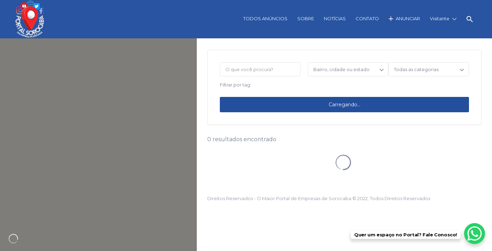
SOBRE (305, 18)
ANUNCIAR (408, 18)
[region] (98, 144)
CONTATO (367, 18)
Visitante (439, 18)
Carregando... (344, 104)
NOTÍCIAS (335, 18)
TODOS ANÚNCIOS (265, 18)
